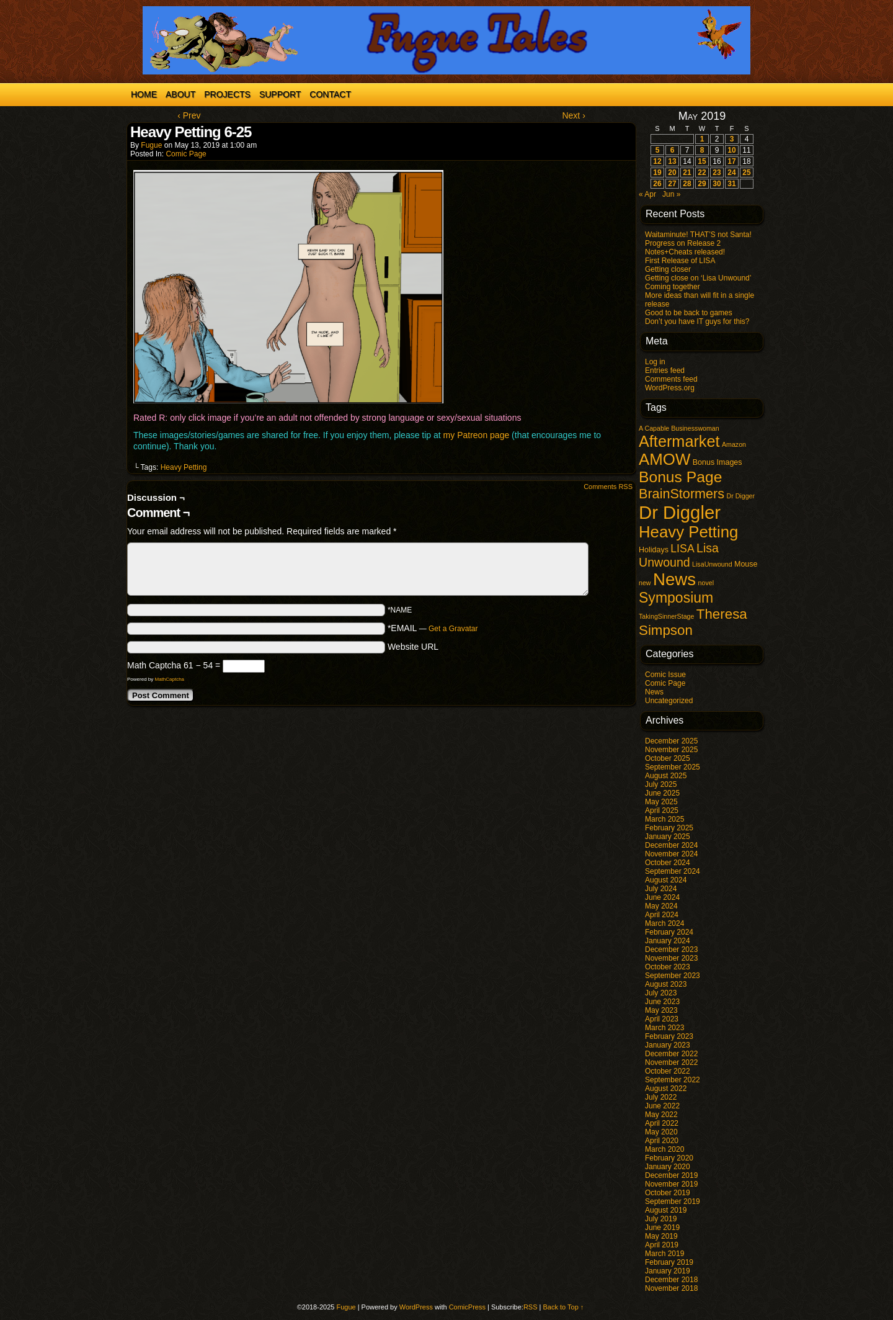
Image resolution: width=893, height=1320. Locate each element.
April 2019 (661, 1245)
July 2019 (661, 1218)
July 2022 (661, 1097)
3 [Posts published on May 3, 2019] (732, 139)
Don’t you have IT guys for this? (697, 321)
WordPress (416, 1307)
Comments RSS (608, 486)
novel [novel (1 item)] (706, 582)
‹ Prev (188, 115)
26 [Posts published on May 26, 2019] (657, 183)
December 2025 (671, 741)
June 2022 (662, 1106)
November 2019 (671, 1184)
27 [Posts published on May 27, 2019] (672, 183)
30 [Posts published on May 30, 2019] (717, 183)
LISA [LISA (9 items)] (682, 548)
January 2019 (667, 1271)
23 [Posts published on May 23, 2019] (717, 172)
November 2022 (671, 1062)
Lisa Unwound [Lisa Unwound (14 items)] (679, 555)
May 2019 (661, 1236)
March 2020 (664, 1149)
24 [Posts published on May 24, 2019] (731, 172)
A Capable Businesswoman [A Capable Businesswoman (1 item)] (679, 428)
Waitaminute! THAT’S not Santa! (698, 234)
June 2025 (662, 793)
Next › (573, 115)
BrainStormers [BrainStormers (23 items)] (681, 493)
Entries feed (665, 370)
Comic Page (186, 154)
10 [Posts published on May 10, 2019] (731, 150)
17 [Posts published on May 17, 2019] (731, 161)
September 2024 (672, 871)
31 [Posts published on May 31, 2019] (731, 183)
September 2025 (672, 767)
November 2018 (671, 1288)
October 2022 (667, 1071)
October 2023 (667, 967)
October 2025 (667, 758)
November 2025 (671, 749)
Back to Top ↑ (563, 1307)
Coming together (672, 286)
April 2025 (661, 810)
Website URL (413, 647)
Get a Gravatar (453, 628)
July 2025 (661, 784)
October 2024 (667, 862)
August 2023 (665, 984)
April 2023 (661, 1019)
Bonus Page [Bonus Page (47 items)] (680, 477)
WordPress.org (670, 388)
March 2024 (664, 923)
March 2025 (664, 819)
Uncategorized (669, 700)
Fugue (151, 145)
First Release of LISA (680, 260)
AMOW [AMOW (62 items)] (664, 459)
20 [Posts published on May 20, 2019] (672, 172)
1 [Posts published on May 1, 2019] (702, 139)
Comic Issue (665, 674)
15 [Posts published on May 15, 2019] (702, 161)
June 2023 (662, 1001)
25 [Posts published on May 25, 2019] (746, 172)
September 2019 (672, 1201)
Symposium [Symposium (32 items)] (676, 598)
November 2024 (671, 854)
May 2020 (661, 1132)
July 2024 (661, 888)
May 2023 (661, 1010)
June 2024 (662, 897)
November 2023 (671, 958)
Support (280, 94)
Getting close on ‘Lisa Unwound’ (698, 278)
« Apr (647, 194)
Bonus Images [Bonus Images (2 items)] (717, 462)
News (654, 692)
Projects (227, 94)
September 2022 (672, 1079)
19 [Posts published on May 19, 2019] (657, 172)
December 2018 (671, 1279)
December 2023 (671, 949)
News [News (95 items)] (674, 579)
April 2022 (661, 1123)
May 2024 (661, 906)
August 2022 (665, 1088)
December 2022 (671, 1053)
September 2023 (672, 975)
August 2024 (665, 880)
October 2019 (667, 1192)
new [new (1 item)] (645, 582)
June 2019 (662, 1227)
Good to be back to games (688, 312)
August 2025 (665, 775)
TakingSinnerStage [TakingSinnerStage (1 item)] (666, 616)
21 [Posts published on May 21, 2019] (687, 172)
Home (144, 94)
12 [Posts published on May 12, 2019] (657, 161)
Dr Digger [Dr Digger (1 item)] (740, 496)
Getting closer (668, 269)
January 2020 (667, 1166)
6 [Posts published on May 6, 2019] (672, 150)
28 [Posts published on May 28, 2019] (687, 183)
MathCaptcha (169, 679)
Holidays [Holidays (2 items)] (654, 550)
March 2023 (664, 1027)
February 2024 (669, 932)
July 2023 (661, 993)
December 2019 (671, 1175)
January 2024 (667, 940)
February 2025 (669, 828)
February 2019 (669, 1262)
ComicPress (467, 1307)
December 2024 (671, 845)
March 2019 (664, 1253)
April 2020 (661, 1140)
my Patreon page (476, 435)
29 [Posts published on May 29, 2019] (702, 183)
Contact (330, 94)
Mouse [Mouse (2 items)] (745, 564)
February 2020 (669, 1158)
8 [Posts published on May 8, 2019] (702, 150)
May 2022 (661, 1114)
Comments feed (671, 379)
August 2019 (665, 1210)
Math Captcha (154, 665)
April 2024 (661, 914)
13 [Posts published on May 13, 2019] (672, 161)
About (180, 94)
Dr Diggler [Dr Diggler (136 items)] (680, 512)
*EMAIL (433, 628)
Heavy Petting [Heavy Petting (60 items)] (688, 532)
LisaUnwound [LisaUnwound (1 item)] (712, 564)
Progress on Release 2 (683, 243)
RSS (530, 1307)
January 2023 (667, 1045)
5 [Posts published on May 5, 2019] (657, 150)
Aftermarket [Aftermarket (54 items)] (679, 441)
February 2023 (669, 1036)
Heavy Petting (184, 467)
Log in (655, 361)
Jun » (671, 194)
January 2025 (667, 836)
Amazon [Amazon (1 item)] (734, 444)
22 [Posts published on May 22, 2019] (702, 172)
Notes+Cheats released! (685, 252)
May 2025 (661, 801)
